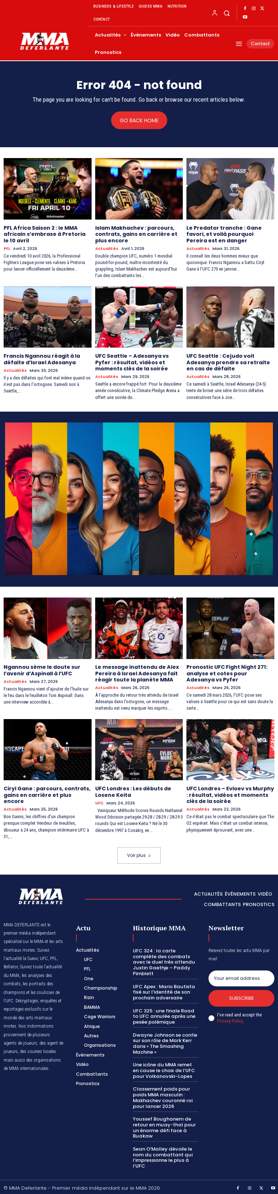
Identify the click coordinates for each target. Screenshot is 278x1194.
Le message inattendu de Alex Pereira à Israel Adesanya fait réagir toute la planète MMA (136, 672)
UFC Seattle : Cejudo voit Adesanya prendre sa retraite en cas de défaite (228, 361)
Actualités (106, 248)
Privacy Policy (230, 1019)
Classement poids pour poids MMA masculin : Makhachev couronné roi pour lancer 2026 (162, 1095)
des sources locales (38, 1050)
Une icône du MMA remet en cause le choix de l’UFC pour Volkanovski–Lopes (163, 1068)
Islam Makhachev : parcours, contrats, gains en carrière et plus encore (136, 234)
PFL (7, 248)
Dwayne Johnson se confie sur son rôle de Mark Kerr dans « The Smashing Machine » (165, 1041)
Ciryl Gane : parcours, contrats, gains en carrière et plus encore (47, 793)
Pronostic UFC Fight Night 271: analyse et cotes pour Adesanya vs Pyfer (226, 672)
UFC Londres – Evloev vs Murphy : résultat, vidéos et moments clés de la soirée (230, 793)
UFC (99, 801)
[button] (226, 13)
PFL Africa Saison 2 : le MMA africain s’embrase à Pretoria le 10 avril (44, 234)
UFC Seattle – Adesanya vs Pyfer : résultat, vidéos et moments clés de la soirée (131, 361)
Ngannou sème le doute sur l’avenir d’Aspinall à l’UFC (42, 669)
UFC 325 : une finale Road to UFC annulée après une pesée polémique (163, 1015)
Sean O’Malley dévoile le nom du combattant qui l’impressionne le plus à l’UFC (162, 1155)
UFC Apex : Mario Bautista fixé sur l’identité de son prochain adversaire (163, 990)
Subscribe (241, 996)
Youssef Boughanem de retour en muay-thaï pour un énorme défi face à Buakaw (163, 1125)
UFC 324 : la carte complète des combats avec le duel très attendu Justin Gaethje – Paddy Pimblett (163, 960)
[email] (241, 977)
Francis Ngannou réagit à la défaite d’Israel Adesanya (42, 358)
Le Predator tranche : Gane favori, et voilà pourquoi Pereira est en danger (224, 234)
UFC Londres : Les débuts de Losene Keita (133, 790)
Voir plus (139, 854)
